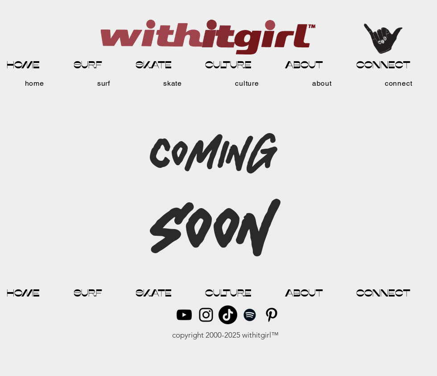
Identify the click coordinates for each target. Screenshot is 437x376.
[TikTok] (227, 314)
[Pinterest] (271, 314)
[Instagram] (206, 314)
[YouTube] (184, 314)
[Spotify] (249, 314)
